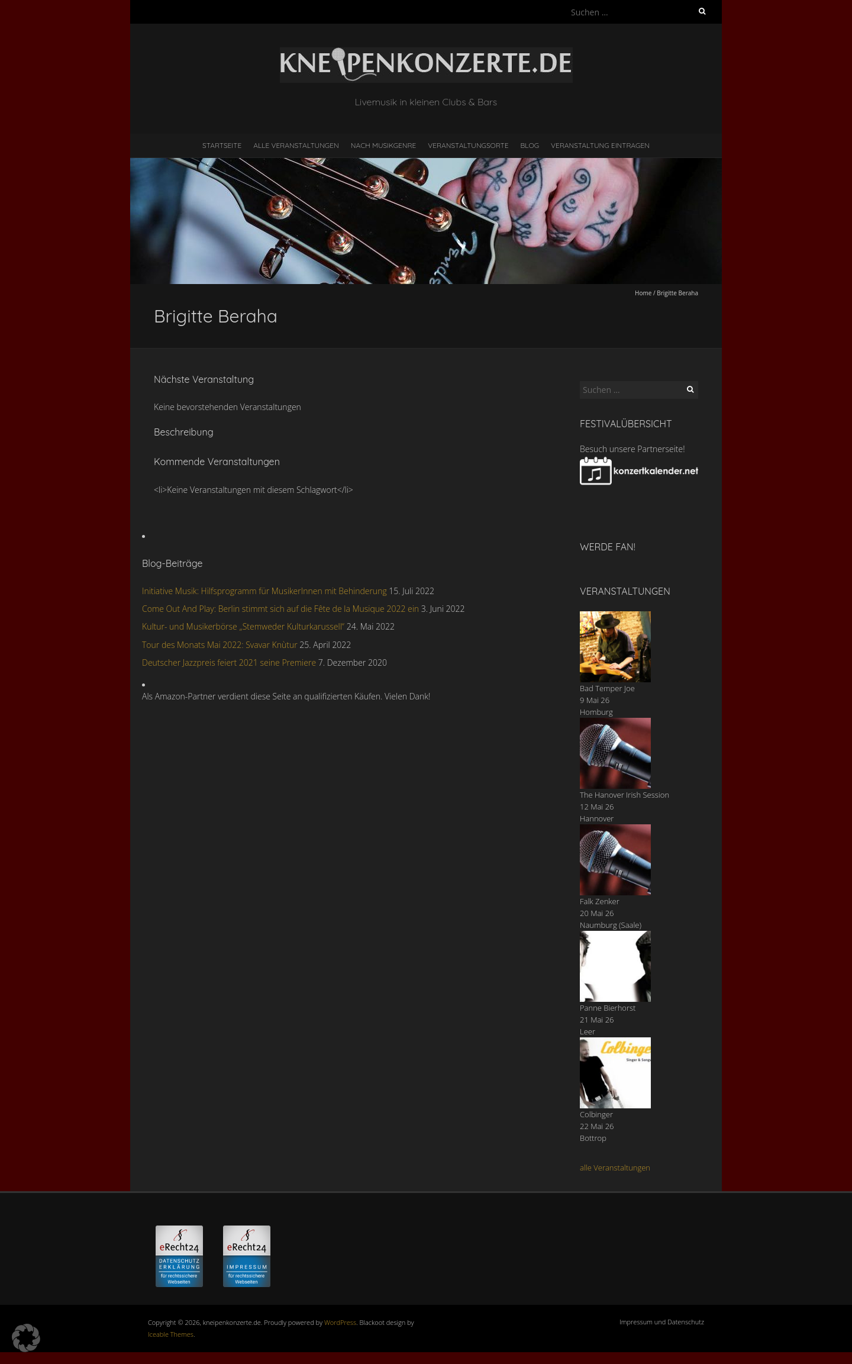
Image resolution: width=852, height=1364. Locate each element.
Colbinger (596, 1114)
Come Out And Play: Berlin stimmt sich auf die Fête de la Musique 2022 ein (280, 608)
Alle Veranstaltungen (295, 145)
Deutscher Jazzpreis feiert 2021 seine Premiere (229, 662)
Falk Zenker (599, 901)
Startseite (221, 145)
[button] (26, 1338)
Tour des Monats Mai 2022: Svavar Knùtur (220, 644)
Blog (529, 145)
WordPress (340, 1322)
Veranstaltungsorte (468, 145)
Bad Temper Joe (607, 688)
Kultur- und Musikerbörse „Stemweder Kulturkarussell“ (243, 626)
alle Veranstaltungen (615, 1167)
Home (643, 293)
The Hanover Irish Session (624, 794)
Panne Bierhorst (607, 1007)
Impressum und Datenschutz (661, 1321)
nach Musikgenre (384, 145)
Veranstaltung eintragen (600, 145)
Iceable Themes (170, 1334)
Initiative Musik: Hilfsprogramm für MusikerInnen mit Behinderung (264, 590)
